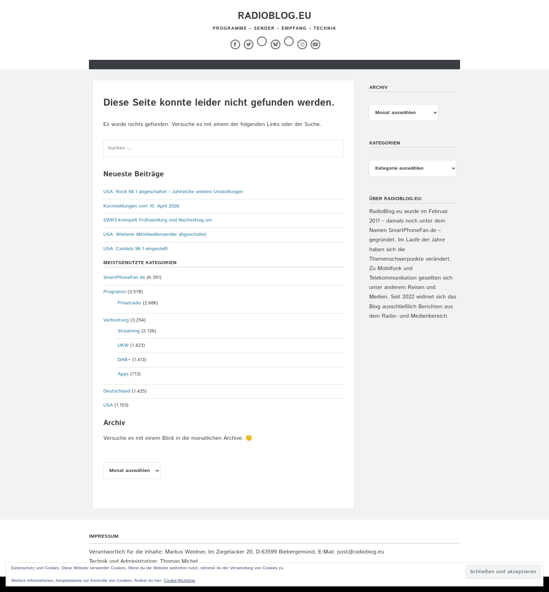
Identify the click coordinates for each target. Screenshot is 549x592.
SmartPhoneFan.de (124, 277)
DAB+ (124, 359)
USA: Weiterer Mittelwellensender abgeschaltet (155, 234)
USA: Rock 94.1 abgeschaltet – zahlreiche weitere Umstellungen (173, 191)
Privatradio (129, 302)
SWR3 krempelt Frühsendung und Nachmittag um (157, 220)
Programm (114, 291)
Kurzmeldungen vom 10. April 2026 (141, 206)
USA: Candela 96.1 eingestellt (135, 248)
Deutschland (116, 391)
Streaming (129, 330)
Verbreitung (116, 320)
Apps (123, 374)
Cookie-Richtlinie (179, 581)
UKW (123, 345)
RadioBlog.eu (274, 16)
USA (108, 405)
